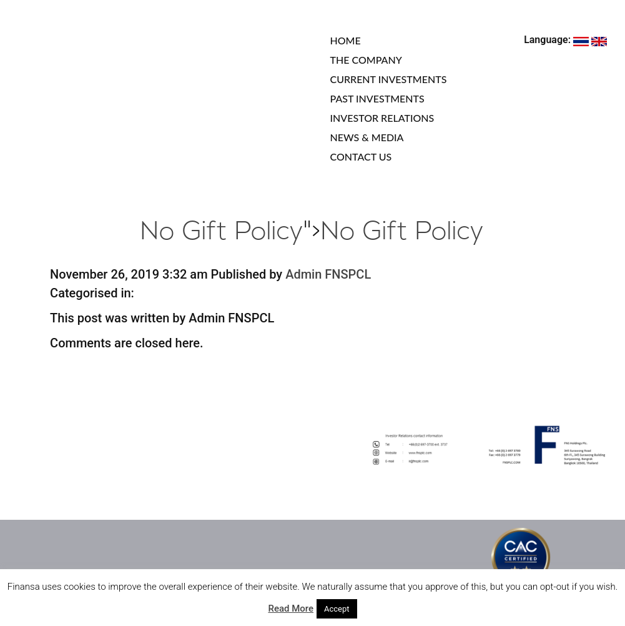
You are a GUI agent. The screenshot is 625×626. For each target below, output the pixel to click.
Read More (290, 608)
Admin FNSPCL (328, 274)
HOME (345, 40)
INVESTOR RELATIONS (382, 118)
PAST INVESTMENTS (377, 98)
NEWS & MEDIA (367, 137)
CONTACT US (361, 156)
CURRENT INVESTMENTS (388, 79)
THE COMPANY (366, 60)
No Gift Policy (221, 232)
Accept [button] (337, 609)
